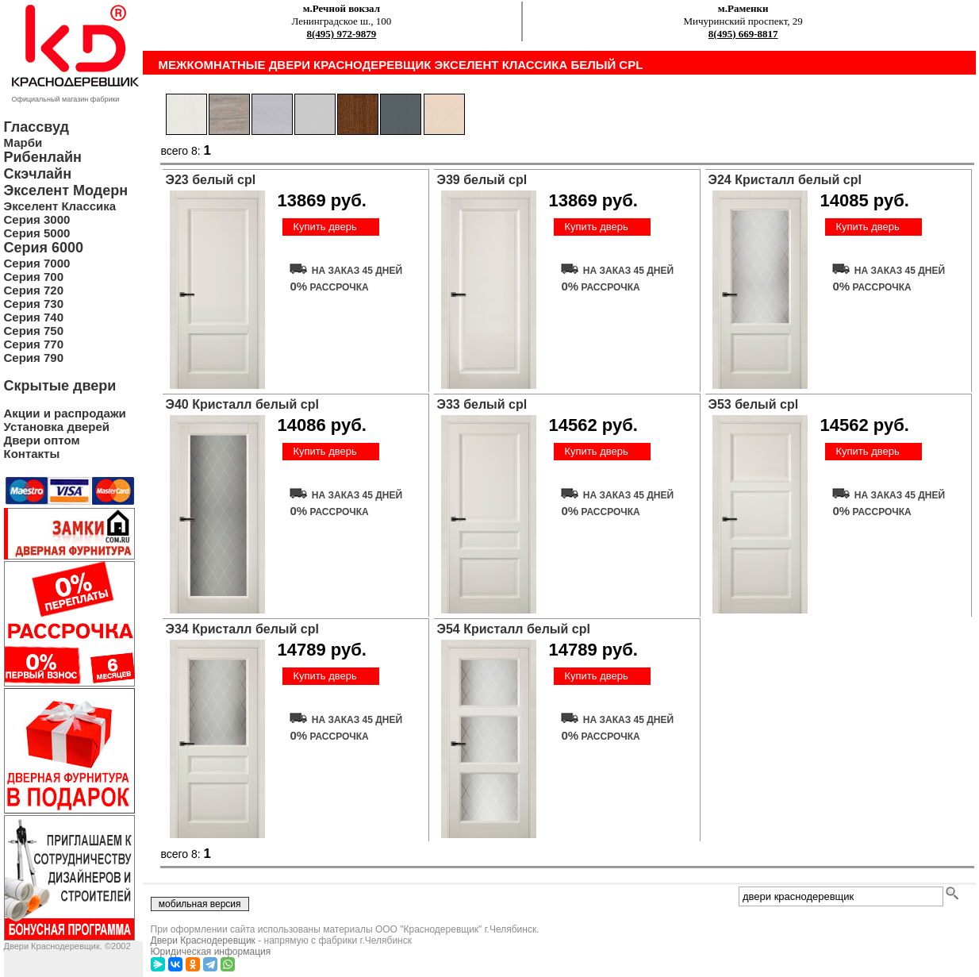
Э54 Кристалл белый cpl (513, 629)
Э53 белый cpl (753, 404)
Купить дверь (324, 227)
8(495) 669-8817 (743, 34)
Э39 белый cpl (482, 180)
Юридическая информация (211, 951)
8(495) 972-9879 (342, 34)
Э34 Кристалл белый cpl (242, 629)
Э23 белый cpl (211, 180)
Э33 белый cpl (482, 404)
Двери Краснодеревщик (203, 940)
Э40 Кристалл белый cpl (242, 404)
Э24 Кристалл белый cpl (785, 180)
